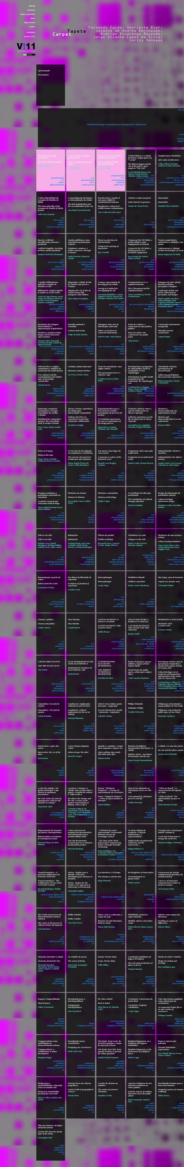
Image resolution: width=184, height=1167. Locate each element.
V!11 (106, 125)
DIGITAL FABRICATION (137, 125)
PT (180, 110)
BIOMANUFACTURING (118, 125)
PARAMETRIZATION (95, 125)
